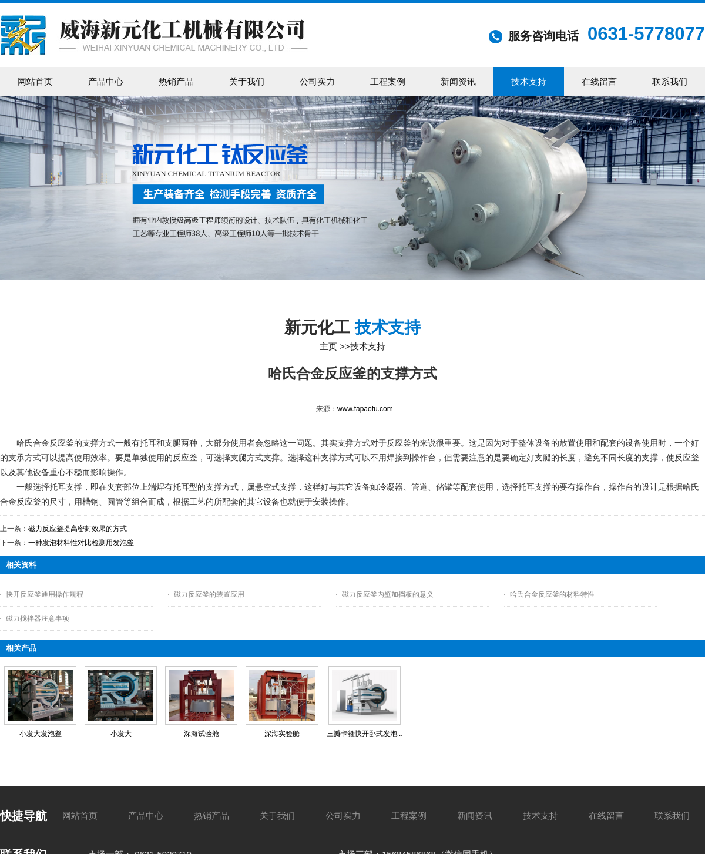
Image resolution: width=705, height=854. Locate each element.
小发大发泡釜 (40, 733)
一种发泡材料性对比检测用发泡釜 (81, 543)
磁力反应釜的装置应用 (209, 594)
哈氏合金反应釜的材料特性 (552, 594)
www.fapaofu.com (365, 409)
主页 (328, 346)
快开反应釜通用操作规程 (44, 594)
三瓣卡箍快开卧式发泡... (365, 733)
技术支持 (367, 346)
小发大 (121, 733)
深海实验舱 (282, 733)
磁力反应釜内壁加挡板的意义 (388, 594)
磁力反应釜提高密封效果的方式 (77, 528)
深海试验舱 (201, 733)
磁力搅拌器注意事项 (37, 618)
